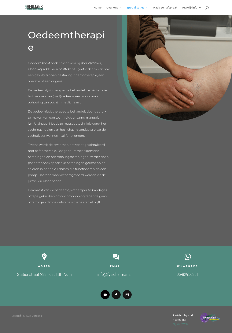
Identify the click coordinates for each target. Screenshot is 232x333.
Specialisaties (135, 7)
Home (97, 7)
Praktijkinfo (189, 7)
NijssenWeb (223, 324)
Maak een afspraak (165, 7)
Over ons (112, 7)
